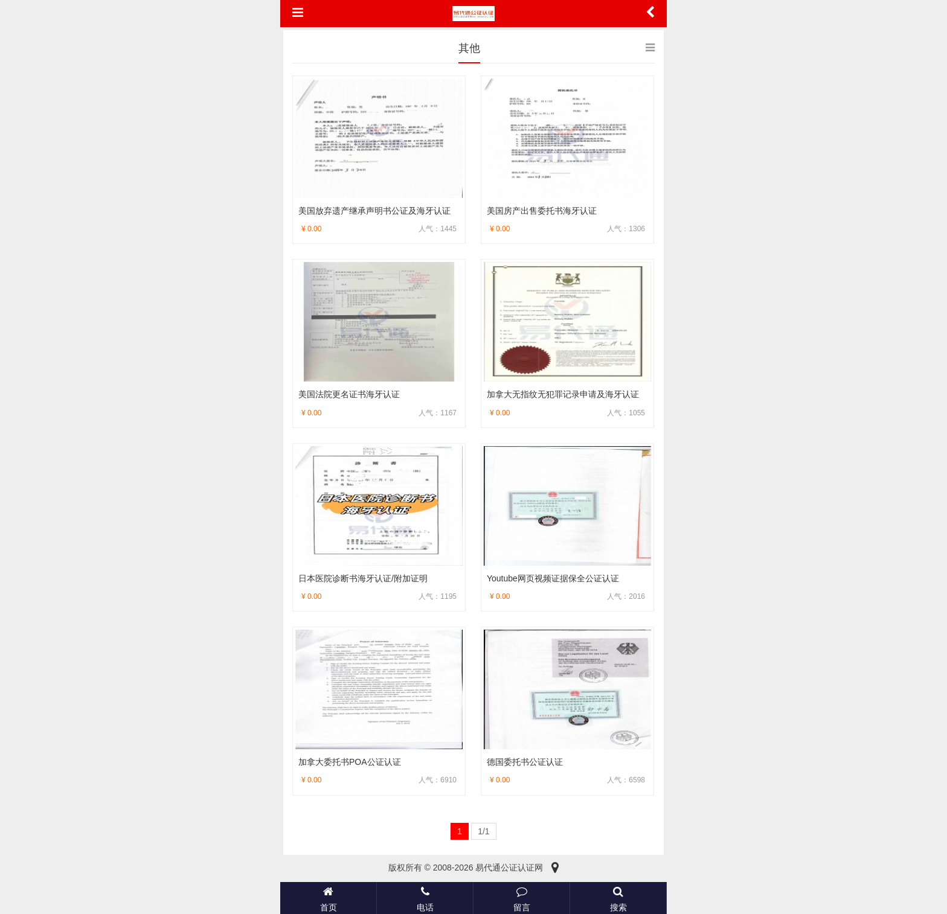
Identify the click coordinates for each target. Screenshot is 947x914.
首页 (328, 897)
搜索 (618, 897)
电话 (425, 897)
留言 (522, 897)
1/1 (483, 831)
